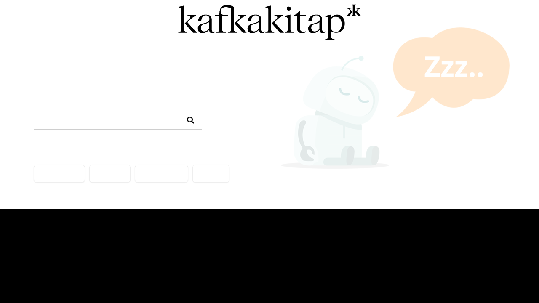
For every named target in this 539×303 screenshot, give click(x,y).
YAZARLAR (110, 174)
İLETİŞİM (211, 174)
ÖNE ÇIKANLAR (161, 174)
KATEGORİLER (59, 174)
